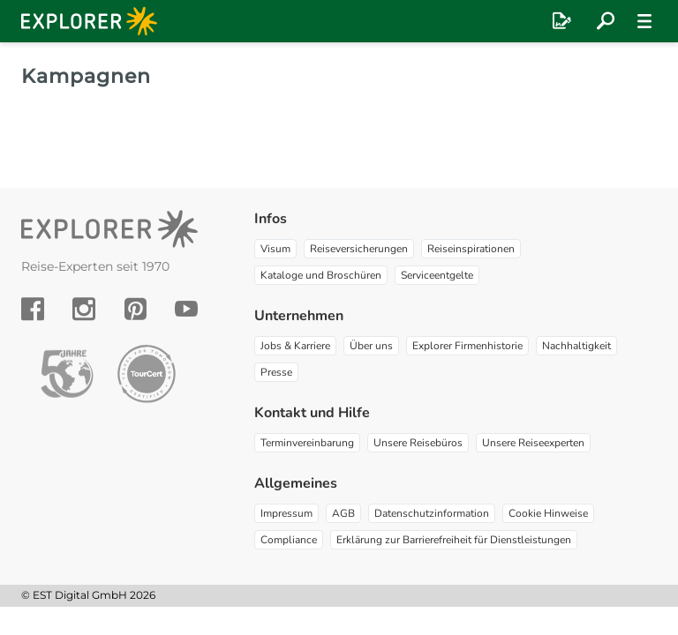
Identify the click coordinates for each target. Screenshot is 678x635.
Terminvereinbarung (307, 443)
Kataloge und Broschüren (320, 275)
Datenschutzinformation (431, 513)
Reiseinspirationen (471, 249)
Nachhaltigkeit (576, 346)
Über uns (371, 346)
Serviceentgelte (437, 275)
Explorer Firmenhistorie (467, 346)
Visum (275, 249)
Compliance (288, 540)
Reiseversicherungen (359, 249)
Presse (276, 372)
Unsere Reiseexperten (533, 443)
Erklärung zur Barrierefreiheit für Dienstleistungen (453, 540)
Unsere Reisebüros (418, 443)
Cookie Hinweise (548, 513)
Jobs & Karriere (295, 346)
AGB (343, 513)
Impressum (286, 513)
